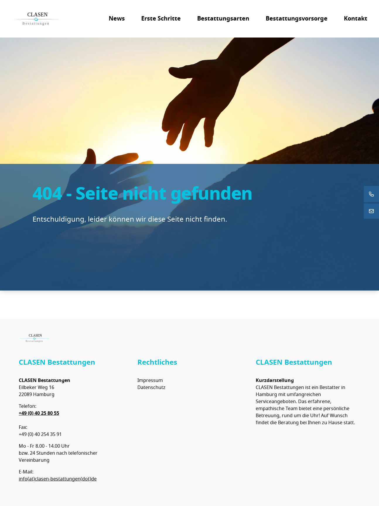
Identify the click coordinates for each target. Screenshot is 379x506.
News (117, 18)
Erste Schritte (161, 18)
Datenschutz (151, 387)
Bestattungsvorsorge (296, 18)
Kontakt (355, 18)
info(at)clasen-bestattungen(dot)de (58, 479)
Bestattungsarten (223, 18)
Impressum (150, 380)
